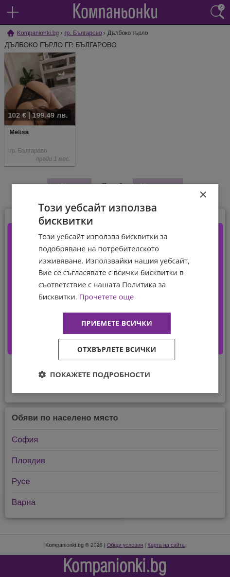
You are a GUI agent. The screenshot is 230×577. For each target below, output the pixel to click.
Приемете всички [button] (116, 323)
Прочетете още (106, 296)
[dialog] (115, 289)
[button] (94, 374)
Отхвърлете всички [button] (117, 349)
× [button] (202, 195)
